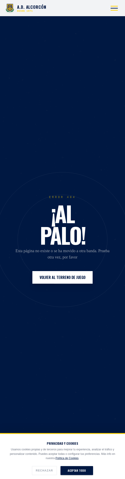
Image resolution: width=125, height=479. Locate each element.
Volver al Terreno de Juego (62, 277)
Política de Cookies (67, 468)
